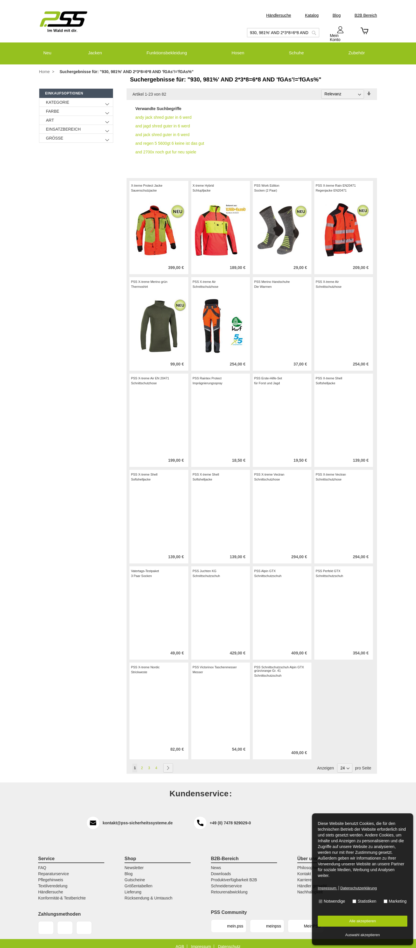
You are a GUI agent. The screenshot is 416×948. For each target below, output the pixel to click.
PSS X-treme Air (204, 275)
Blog (337, 15)
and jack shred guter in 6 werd (162, 128)
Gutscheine (135, 873)
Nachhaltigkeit (310, 885)
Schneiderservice (226, 879)
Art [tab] (50, 114)
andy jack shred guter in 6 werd (163, 111)
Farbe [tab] (52, 105)
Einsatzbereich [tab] (63, 122)
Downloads (221, 867)
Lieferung (133, 885)
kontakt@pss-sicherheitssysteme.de (137, 816)
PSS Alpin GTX (265, 564)
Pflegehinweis (50, 873)
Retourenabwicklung (229, 885)
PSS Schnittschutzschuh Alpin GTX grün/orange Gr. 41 (279, 662)
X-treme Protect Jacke (146, 179)
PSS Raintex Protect (207, 372)
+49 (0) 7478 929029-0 (230, 816)
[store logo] (63, 22)
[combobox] (283, 32)
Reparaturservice (53, 867)
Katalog (312, 15)
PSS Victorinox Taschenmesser (215, 661)
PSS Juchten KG (205, 564)
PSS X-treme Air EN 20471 (150, 372)
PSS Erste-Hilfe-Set (268, 372)
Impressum (327, 888)
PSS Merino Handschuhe (272, 275)
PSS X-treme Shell (329, 372)
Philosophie (307, 861)
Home (44, 65)
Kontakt (304, 867)
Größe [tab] (54, 131)
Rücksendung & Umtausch (148, 891)
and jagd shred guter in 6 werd (162, 119)
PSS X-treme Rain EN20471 (336, 179)
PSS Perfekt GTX (328, 564)
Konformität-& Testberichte (62, 891)
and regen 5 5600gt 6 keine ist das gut (169, 137)
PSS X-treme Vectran (269, 468)
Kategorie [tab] (57, 96)
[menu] (208, 50)
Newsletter (134, 861)
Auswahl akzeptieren (362, 935)
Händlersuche (278, 15)
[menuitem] (43, 50)
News (216, 861)
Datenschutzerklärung (358, 888)
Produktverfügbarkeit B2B (234, 873)
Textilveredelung (52, 879)
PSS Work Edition (266, 179)
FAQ (42, 861)
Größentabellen (139, 879)
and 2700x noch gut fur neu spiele (165, 145)
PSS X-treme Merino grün (149, 275)
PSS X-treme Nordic (145, 661)
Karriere (304, 873)
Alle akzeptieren (362, 921)
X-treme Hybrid (203, 179)
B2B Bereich (365, 15)
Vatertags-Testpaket (145, 564)
